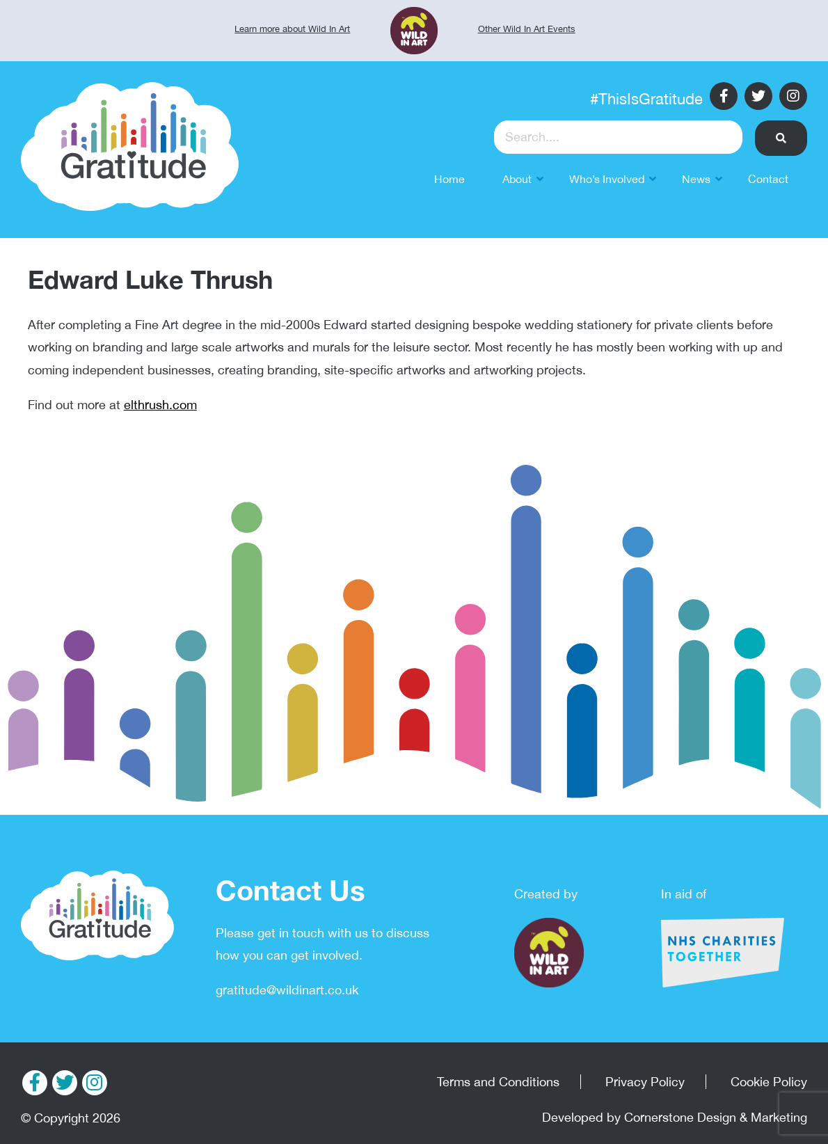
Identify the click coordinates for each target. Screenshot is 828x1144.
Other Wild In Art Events (526, 29)
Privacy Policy (645, 1081)
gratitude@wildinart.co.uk (287, 990)
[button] (781, 138)
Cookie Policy (769, 1081)
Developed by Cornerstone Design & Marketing (674, 1117)
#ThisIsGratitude (646, 99)
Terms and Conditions (498, 1081)
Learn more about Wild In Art (292, 29)
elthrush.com (160, 404)
